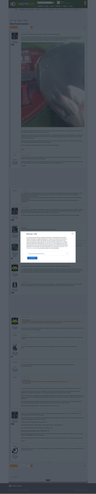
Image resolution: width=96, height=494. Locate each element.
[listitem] (48, 253)
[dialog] (48, 247)
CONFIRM (34, 258)
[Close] (73, 234)
